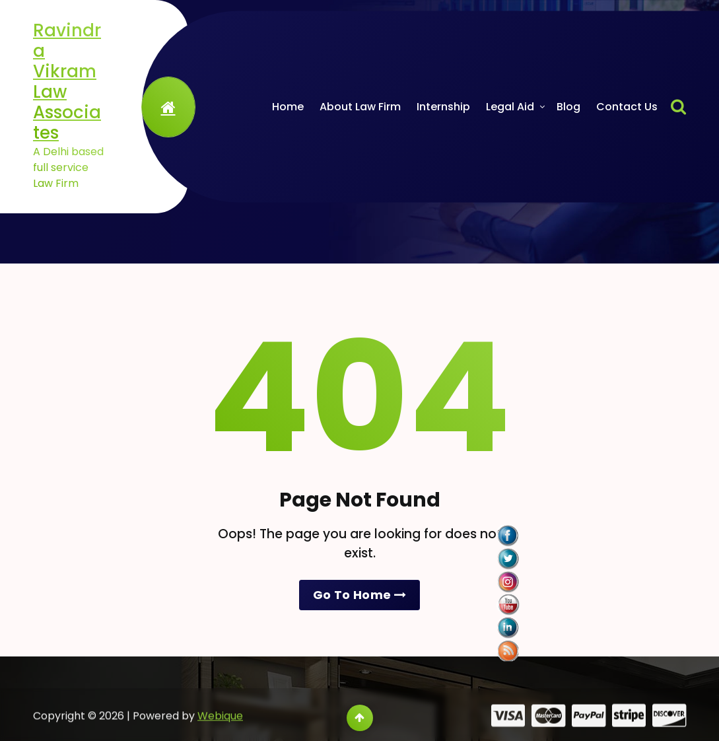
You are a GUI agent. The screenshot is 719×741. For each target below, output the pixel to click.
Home (288, 106)
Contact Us (627, 106)
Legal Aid (510, 106)
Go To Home (359, 594)
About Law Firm (360, 106)
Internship (443, 106)
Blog (568, 106)
